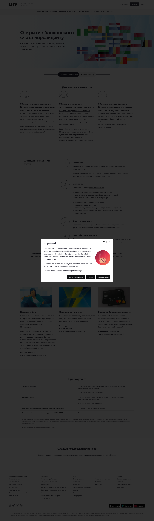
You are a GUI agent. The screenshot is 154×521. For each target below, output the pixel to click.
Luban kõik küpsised (76, 277)
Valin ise (90, 277)
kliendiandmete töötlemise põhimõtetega (66, 270)
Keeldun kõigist (103, 277)
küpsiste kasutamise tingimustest (65, 266)
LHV (45, 248)
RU (109, 242)
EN (104, 242)
